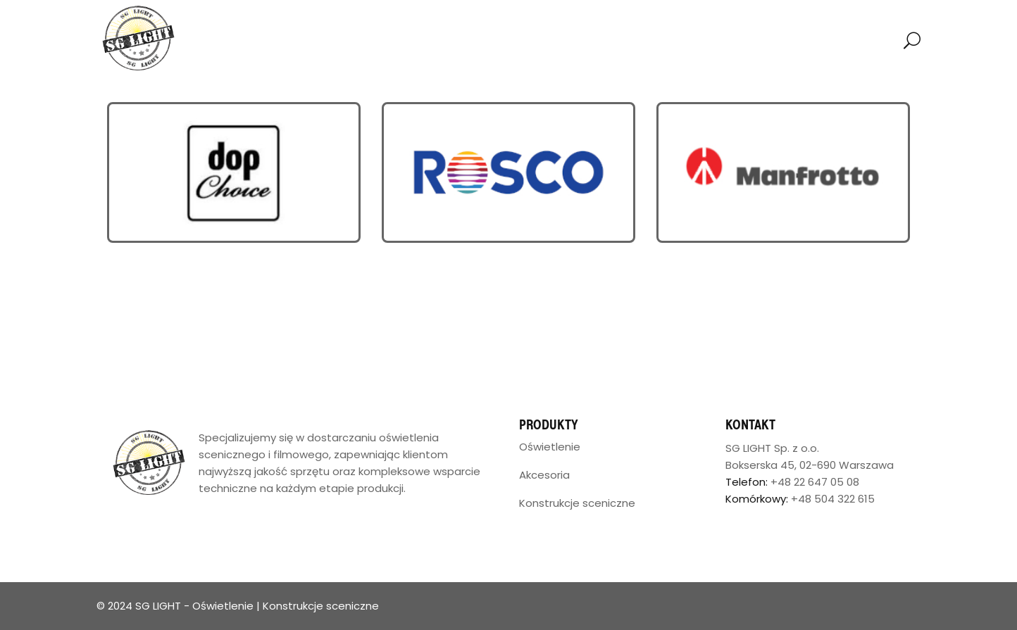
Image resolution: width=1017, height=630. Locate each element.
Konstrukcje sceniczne (577, 503)
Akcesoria (544, 474)
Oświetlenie (549, 446)
